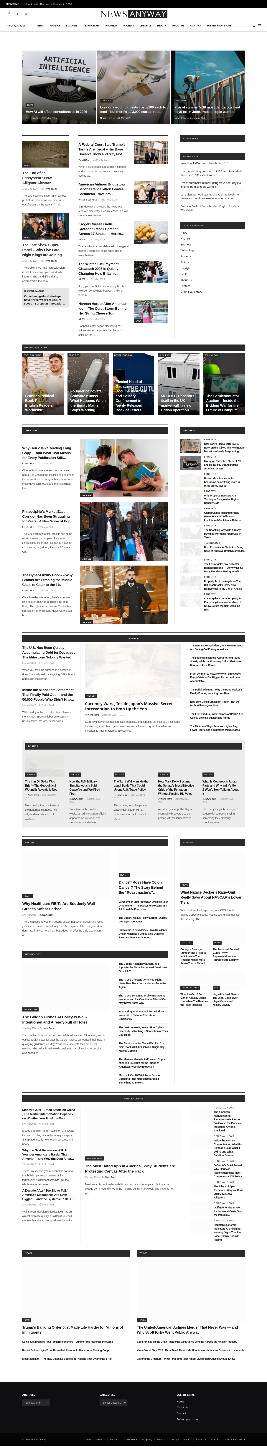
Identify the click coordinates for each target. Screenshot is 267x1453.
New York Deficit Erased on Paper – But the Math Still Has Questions (214, 710)
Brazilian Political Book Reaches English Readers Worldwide (39, 410)
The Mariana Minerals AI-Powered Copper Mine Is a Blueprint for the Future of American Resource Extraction (143, 1070)
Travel (143, 1260)
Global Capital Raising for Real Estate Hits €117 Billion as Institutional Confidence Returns (222, 523)
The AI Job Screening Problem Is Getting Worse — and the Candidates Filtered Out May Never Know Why (142, 1006)
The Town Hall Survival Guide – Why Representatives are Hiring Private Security (226, 961)
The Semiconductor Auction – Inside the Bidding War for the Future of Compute (222, 410)
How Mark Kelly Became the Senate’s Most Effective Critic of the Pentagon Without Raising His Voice (176, 794)
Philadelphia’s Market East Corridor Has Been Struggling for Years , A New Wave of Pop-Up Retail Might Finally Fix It (47, 523)
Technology (91, 25)
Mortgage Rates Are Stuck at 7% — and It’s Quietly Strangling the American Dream (224, 472)
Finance (55, 25)
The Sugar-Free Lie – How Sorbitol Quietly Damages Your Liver (143, 926)
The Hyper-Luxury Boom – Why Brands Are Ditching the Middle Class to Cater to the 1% (47, 587)
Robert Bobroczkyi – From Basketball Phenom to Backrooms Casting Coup (65, 1357)
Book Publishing (32, 362)
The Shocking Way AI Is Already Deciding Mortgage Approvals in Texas (222, 541)
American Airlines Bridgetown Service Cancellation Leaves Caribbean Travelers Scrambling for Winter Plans (103, 191)
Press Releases (144, 203)
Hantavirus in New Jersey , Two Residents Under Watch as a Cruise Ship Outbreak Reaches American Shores (143, 941)
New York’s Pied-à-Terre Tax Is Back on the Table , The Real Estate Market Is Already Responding (224, 454)
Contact (195, 25)
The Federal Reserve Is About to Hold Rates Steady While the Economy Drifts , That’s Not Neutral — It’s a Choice (215, 668)
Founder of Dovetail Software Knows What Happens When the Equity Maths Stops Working (88, 407)
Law (216, 995)
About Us (178, 25)
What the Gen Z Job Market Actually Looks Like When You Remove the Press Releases (194, 1006)
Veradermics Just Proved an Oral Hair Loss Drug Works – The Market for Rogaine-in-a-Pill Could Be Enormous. (143, 912)
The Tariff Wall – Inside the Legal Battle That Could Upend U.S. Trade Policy (131, 792)
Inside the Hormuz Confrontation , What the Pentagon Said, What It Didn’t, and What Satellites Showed (228, 1155)
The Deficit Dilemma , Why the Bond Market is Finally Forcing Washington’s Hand (216, 698)
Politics (128, 25)
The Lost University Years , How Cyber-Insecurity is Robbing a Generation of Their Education (143, 1038)
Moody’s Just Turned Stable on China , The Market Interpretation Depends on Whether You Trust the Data (48, 1121)
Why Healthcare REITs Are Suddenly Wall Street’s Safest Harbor (58, 913)
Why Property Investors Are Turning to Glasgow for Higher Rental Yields (221, 506)
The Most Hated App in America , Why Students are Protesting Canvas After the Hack (130, 1175)
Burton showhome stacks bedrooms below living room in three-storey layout (222, 489)
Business (71, 25)
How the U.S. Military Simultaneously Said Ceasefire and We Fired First (84, 794)
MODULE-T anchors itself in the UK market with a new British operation (177, 410)
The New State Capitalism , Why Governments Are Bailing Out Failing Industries (216, 654)
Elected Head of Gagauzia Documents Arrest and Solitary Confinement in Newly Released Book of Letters (131, 403)
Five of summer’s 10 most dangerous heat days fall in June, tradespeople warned (205, 106)
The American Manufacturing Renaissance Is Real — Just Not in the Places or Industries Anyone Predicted (228, 1128)
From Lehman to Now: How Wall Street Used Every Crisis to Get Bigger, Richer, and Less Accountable (215, 684)
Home (180, 1408)
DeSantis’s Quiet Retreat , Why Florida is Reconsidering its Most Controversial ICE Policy (228, 1178)
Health (161, 25)
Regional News (95, 1165)
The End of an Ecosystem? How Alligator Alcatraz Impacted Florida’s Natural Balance (37, 178)
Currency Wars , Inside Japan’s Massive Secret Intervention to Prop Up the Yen (129, 713)
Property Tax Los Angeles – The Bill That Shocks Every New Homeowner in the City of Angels (223, 592)
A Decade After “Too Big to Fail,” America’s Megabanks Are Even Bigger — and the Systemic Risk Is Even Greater (46, 1202)
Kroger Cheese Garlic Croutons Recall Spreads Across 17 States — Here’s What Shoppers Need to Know (101, 232)
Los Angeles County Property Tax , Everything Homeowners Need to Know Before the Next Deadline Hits (224, 611)
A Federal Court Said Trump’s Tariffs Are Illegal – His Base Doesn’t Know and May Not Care (103, 150)
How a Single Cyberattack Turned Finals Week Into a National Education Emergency (142, 1022)
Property (111, 25)
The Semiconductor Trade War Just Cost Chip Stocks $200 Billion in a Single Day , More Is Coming (142, 1054)
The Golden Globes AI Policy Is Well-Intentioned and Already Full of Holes (55, 1026)
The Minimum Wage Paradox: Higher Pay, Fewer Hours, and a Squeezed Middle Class (215, 735)
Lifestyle (145, 25)
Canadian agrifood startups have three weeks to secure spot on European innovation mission (43, 299)
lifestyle (31, 437)
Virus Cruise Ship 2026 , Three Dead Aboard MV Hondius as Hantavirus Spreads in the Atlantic (191, 1357)
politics (33, 753)
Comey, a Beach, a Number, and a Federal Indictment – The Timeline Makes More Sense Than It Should (193, 963)
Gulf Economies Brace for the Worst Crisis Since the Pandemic (228, 1218)
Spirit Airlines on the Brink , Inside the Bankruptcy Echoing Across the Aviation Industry (187, 1348)
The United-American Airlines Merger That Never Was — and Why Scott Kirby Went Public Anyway (187, 1336)
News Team (32, 118)
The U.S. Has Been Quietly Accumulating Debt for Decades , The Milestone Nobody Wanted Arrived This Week (47, 660)
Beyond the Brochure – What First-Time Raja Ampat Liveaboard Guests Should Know (186, 1365)
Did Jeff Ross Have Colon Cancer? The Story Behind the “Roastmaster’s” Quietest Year (141, 894)
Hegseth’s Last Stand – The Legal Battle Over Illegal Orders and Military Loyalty (226, 1006)
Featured (181, 95)
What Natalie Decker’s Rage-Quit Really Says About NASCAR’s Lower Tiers (210, 904)
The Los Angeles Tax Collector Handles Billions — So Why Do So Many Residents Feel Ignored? (223, 575)
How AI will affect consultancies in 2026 (48, 4)
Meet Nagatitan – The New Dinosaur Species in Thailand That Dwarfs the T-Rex (67, 1365)
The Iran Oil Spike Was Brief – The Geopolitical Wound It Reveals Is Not (41, 792)
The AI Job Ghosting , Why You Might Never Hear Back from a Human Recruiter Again (142, 990)
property (189, 437)
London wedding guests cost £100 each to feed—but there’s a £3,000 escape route (133, 106)
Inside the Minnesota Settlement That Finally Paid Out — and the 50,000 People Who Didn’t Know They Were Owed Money (47, 704)
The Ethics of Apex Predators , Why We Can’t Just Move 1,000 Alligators (228, 1199)
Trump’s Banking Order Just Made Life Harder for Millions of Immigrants (72, 1336)
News (40, 25)
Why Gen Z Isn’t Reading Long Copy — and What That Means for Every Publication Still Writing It (47, 460)
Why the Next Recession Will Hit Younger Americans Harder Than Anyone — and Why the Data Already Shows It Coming (48, 1162)
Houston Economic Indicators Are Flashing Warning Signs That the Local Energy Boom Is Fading (227, 1239)
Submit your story (219, 25)
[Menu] (259, 25)
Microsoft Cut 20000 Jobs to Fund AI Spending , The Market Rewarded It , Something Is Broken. (140, 1086)
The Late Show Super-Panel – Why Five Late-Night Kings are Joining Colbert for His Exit (42, 250)
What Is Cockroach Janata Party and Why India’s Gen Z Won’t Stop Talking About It (220, 794)
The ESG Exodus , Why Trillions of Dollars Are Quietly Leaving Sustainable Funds (216, 723)
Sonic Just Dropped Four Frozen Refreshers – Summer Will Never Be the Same (67, 1348)
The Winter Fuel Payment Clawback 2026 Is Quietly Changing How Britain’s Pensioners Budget (100, 274)
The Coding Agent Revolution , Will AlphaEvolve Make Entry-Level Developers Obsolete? (143, 974)
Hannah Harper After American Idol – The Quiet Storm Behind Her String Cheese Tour (101, 315)
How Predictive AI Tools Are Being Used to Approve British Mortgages (224, 556)
